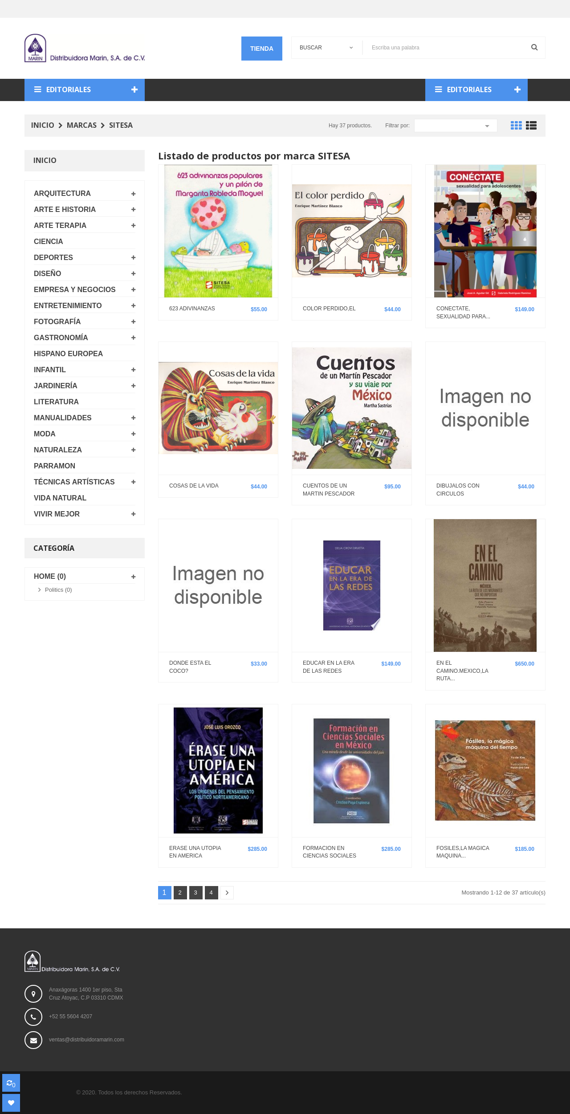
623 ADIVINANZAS (192, 308)
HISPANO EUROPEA (68, 354)
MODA (45, 434)
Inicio (45, 160)
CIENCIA (48, 241)
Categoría (53, 548)
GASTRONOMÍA (61, 338)
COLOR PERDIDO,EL (329, 308)
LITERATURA (56, 402)
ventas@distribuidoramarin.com (86, 1040)
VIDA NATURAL (60, 498)
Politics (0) (58, 589)
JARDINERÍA (55, 386)
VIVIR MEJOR (57, 514)
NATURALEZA (58, 450)
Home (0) (50, 576)
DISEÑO (47, 273)
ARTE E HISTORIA (65, 209)
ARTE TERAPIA (60, 225)
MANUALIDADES (63, 418)
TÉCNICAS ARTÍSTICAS (74, 482)
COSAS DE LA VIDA (194, 486)
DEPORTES (53, 257)
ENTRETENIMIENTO (68, 305)
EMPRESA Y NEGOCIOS (75, 289)
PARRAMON (54, 466)
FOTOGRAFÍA (57, 321)
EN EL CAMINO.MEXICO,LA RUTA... (462, 671)
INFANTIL (50, 370)
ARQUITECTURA (62, 193)
